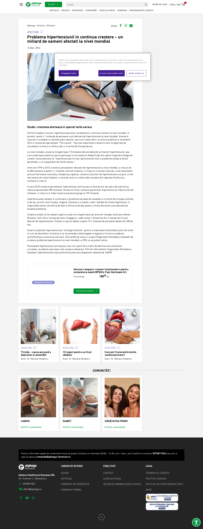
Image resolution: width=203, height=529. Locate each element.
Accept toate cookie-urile (111, 73)
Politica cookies (156, 478)
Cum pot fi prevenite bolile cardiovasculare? (120, 353)
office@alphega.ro (30, 489)
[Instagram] (33, 497)
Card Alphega (107, 10)
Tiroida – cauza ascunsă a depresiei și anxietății (36, 353)
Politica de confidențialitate (164, 484)
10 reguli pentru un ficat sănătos (77, 353)
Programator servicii (141, 10)
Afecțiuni (51, 25)
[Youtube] (27, 497)
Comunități (91, 10)
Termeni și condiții (158, 472)
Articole (54, 10)
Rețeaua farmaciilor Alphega (122, 484)
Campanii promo (71, 489)
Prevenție (77, 10)
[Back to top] (101, 517)
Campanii (122, 10)
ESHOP (53, 4)
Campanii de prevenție (75, 484)
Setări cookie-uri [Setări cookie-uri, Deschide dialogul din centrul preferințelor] (136, 73)
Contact (108, 472)
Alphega (31, 25)
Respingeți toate (68, 73)
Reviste (65, 10)
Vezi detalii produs (86, 291)
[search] (146, 4)
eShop (65, 472)
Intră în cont (159, 4)
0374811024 (27, 483)
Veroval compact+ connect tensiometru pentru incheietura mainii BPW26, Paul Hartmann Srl (101, 271)
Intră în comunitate (31, 426)
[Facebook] (21, 497)
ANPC (149, 489)
